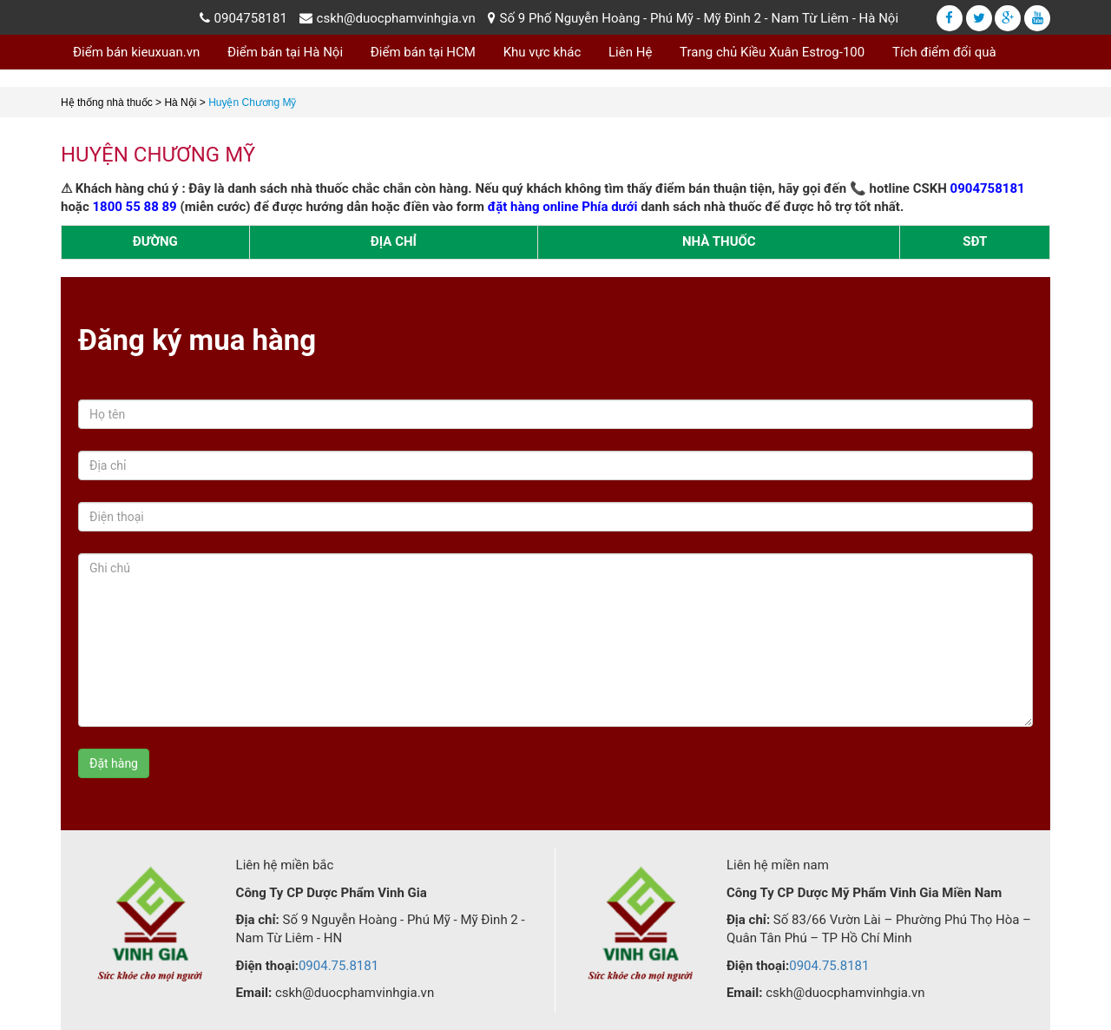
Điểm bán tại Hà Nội (285, 52)
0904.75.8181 (338, 966)
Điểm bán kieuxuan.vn (136, 52)
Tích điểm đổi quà (944, 52)
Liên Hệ (630, 52)
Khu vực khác (542, 52)
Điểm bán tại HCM (423, 52)
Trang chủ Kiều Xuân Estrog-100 (772, 52)
